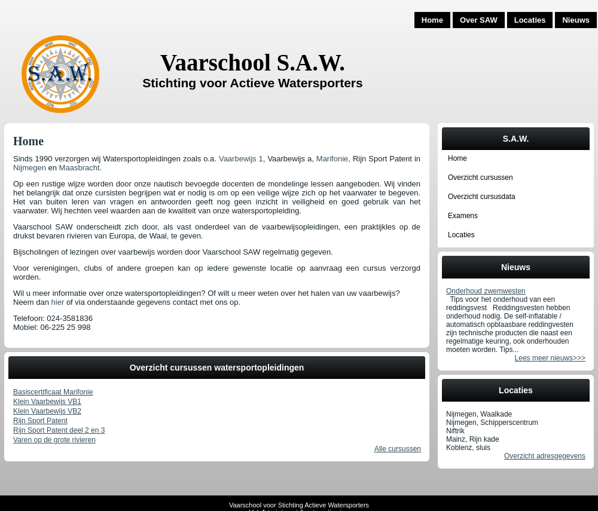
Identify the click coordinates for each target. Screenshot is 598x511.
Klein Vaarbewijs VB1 (47, 401)
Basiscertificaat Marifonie (53, 392)
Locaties (530, 20)
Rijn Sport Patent (40, 421)
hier (58, 302)
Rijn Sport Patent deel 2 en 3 (59, 430)
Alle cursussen (397, 449)
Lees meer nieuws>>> (550, 358)
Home (432, 20)
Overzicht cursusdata (481, 196)
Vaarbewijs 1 (241, 158)
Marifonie (332, 158)
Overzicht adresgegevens (544, 456)
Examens (463, 216)
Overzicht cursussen (480, 177)
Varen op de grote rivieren (54, 440)
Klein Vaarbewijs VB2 (47, 411)
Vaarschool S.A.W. (252, 62)
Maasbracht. (80, 167)
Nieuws (576, 20)
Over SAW (479, 20)
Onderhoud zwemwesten (486, 291)
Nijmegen (29, 167)
